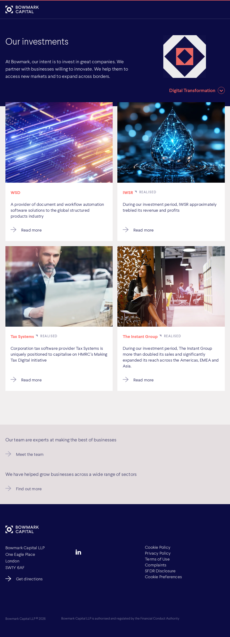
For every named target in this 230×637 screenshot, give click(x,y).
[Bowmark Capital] (22, 9)
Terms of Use (157, 558)
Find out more (29, 490)
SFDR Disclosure (160, 570)
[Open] (219, 9)
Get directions (29, 578)
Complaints (155, 564)
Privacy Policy (158, 553)
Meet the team (30, 456)
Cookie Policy (157, 547)
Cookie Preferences (163, 576)
